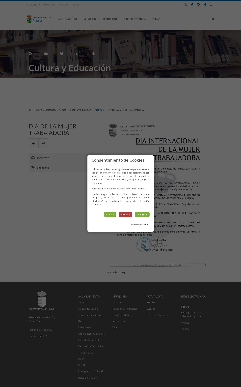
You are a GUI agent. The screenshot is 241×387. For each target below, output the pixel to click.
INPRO (146, 224)
